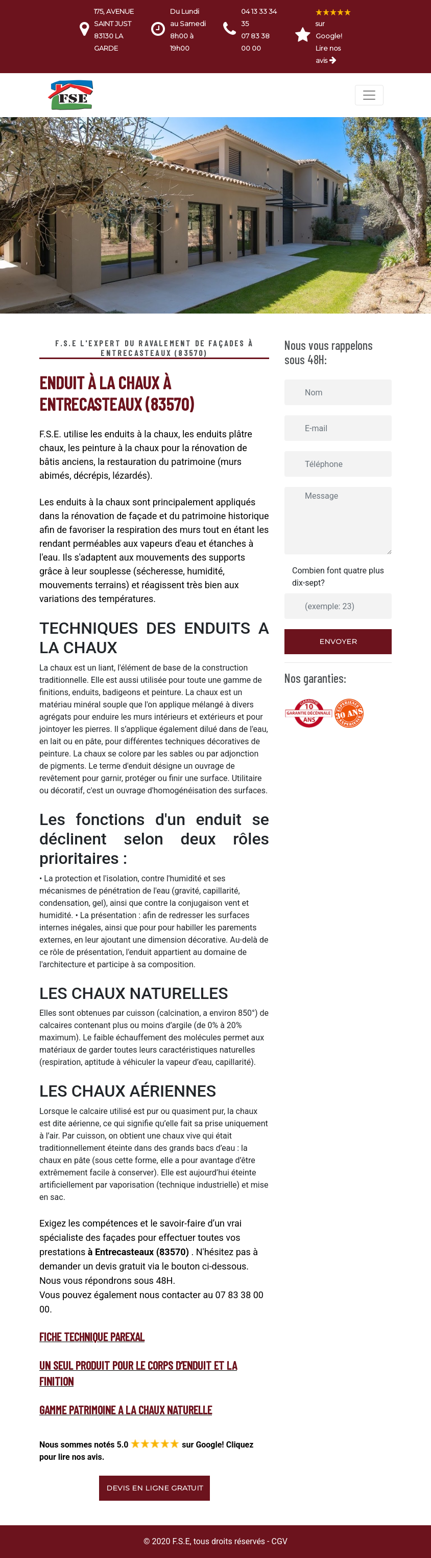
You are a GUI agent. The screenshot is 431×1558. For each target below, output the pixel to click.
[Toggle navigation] (369, 95)
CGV (279, 1541)
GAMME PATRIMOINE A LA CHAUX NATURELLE (125, 1410)
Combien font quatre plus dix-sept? (338, 577)
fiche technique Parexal (92, 1336)
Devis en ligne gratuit (154, 1488)
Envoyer (338, 641)
